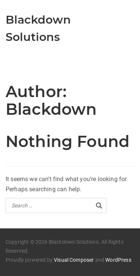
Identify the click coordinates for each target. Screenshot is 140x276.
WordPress (118, 260)
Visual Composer (74, 260)
